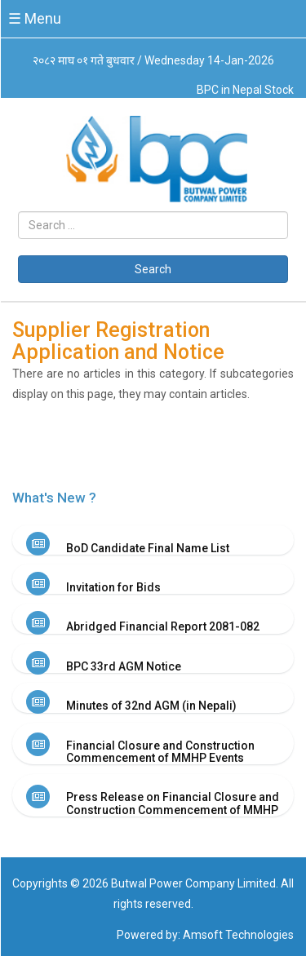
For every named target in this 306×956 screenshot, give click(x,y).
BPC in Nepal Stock (245, 89)
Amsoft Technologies (238, 934)
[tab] (153, 540)
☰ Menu (34, 18)
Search (153, 269)
